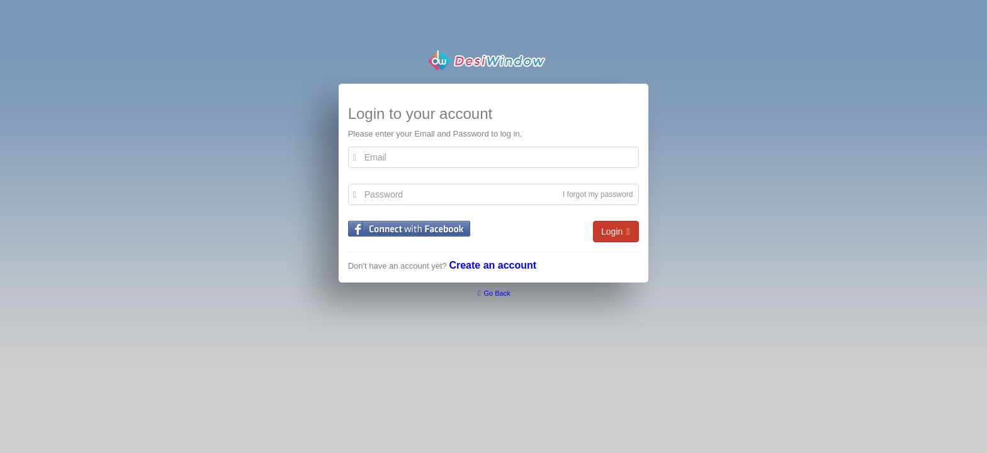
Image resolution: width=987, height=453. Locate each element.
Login (616, 232)
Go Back (493, 293)
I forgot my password (598, 194)
